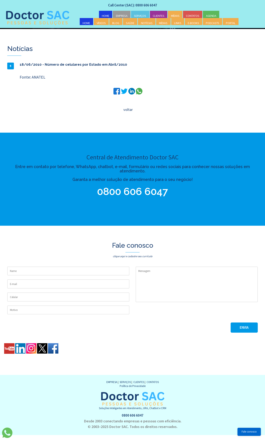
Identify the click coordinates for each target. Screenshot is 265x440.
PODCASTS (212, 23)
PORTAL (231, 23)
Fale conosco (249, 431)
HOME (105, 16)
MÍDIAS (175, 16)
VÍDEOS (101, 23)
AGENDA (211, 16)
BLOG (115, 23)
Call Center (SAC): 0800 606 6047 (132, 5)
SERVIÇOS (140, 16)
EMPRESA (122, 16)
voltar (128, 109)
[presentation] (167, 318)
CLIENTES (158, 16)
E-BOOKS (193, 23)
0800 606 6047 (132, 192)
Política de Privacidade (133, 390)
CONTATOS (192, 16)
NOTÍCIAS (147, 23)
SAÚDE (130, 23)
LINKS (177, 23)
